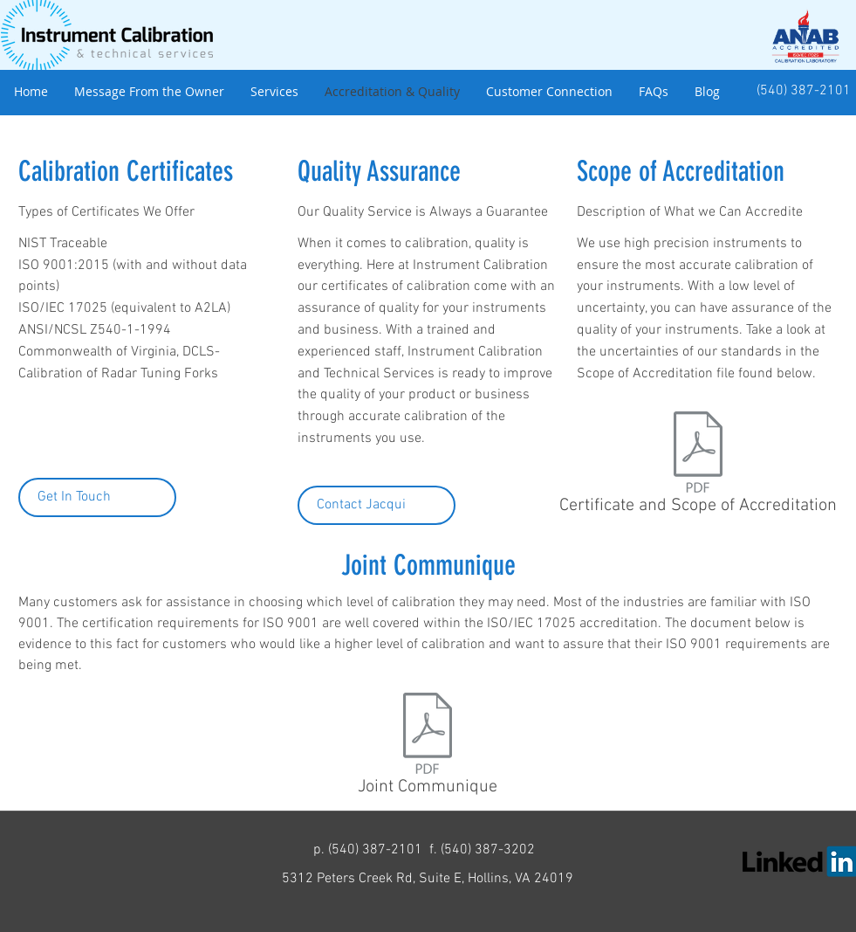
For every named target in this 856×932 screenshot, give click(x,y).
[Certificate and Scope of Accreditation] (698, 467)
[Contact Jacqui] (376, 505)
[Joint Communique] (427, 748)
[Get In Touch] (97, 497)
